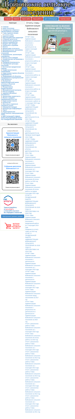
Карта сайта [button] (26, 19)
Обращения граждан (10, 107)
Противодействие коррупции (13, 37)
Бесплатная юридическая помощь (11, 67)
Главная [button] (8, 19)
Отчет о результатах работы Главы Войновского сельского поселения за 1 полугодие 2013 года (32, 382)
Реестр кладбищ (8, 91)
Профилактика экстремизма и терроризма (12, 59)
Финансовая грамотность (11, 96)
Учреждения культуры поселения (9, 64)
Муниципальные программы (13, 50)
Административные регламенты (9, 93)
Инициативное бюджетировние (7, 87)
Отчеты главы (8, 34)
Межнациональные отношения (8, 52)
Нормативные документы (12, 41)
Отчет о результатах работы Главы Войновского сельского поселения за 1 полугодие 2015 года (32, 346)
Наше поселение (8, 28)
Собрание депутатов (10, 39)
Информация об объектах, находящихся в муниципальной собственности (12, 77)
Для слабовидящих (51, 19)
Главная (5, 27)
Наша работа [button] (37, 19)
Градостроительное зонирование (9, 70)
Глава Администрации (10, 33)
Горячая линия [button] (65, 19)
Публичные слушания (10, 45)
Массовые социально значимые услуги (9, 104)
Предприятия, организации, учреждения (11, 55)
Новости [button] (16, 19)
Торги (5, 110)
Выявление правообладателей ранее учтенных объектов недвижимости (10, 83)
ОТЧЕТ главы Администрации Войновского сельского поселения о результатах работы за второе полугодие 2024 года (32, 59)
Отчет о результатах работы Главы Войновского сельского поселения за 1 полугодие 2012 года (32, 400)
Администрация (8, 36)
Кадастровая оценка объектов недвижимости (12, 73)
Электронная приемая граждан (12, 216)
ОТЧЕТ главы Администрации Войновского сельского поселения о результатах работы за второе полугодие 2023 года (32, 87)
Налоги (5, 47)
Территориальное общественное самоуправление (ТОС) (12, 113)
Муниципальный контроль (12, 90)
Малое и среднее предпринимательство (9, 98)
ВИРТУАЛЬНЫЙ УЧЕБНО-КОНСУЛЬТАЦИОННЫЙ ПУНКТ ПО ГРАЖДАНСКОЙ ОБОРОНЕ (11, 118)
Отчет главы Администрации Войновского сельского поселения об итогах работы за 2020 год (32, 177)
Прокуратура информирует (12, 108)
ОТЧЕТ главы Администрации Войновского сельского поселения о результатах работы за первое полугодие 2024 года (32, 73)
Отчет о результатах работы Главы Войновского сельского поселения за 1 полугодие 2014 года (32, 364)
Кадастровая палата (10, 101)
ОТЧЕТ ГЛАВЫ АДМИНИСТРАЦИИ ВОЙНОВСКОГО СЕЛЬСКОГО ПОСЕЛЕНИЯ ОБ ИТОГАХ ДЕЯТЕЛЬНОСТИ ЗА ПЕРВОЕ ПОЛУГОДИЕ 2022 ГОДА (32, 129)
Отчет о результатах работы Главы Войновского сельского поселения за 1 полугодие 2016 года (32, 327)
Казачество (6, 102)
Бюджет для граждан (10, 44)
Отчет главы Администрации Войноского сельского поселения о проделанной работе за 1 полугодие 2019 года (32, 221)
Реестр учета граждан (10, 57)
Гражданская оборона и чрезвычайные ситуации (10, 30)
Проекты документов (10, 42)
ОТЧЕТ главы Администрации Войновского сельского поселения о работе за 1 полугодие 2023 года (32, 99)
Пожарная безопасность (11, 62)
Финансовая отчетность (11, 48)
